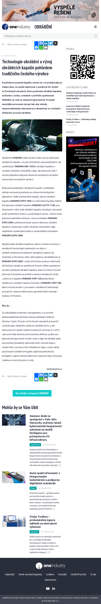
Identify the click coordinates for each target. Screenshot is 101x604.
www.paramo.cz (54, 369)
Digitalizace (35, 445)
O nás (93, 574)
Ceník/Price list (78, 574)
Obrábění (34, 532)
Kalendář (9, 574)
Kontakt (62, 574)
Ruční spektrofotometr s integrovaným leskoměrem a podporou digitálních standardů (45, 478)
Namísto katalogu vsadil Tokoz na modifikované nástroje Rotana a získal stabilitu (81, 95)
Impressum (50, 579)
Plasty (33, 488)
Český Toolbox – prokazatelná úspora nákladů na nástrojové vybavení (43, 521)
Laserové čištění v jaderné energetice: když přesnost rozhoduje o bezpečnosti (78, 109)
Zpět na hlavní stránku (17, 44)
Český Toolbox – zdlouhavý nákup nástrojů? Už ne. (81, 120)
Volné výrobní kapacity (30, 574)
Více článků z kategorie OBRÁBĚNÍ (32, 393)
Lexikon (50, 574)
